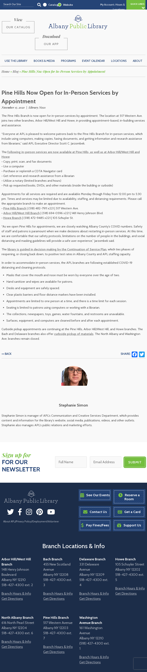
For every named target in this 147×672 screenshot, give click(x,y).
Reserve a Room (129, 479)
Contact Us (95, 494)
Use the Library (16, 42)
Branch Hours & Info (16, 575)
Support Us (129, 507)
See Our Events (95, 477)
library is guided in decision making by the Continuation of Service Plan (56, 231)
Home (6, 54)
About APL (9, 503)
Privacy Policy (23, 503)
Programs (68, 42)
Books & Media (44, 42)
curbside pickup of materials (73, 316)
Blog (16, 54)
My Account (107, 4)
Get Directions (12, 580)
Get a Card (129, 494)
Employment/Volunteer (45, 503)
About (137, 42)
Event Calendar (93, 42)
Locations (119, 42)
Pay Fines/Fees (95, 507)
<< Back (6, 336)
